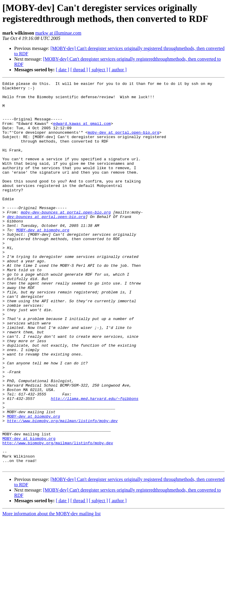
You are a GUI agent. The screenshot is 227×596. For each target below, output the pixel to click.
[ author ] (118, 69)
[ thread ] (79, 69)
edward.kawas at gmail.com (82, 132)
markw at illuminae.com (58, 32)
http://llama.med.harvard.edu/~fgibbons (94, 462)
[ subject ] (98, 69)
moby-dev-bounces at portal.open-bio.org (66, 238)
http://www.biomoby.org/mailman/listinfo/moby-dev (62, 489)
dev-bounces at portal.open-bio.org (46, 244)
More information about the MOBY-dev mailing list (51, 590)
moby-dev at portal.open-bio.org (123, 143)
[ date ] (62, 69)
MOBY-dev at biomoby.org (42, 260)
